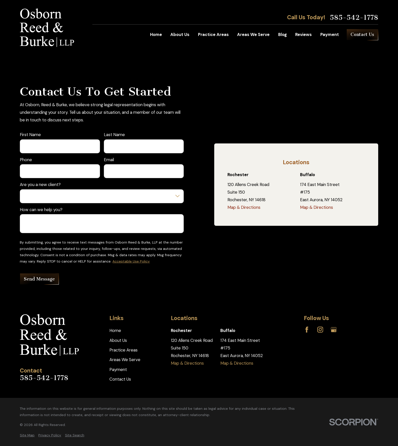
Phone (26, 159)
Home (115, 330)
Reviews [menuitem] (303, 34)
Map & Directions (243, 207)
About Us (118, 340)
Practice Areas (123, 350)
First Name (30, 134)
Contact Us (362, 34)
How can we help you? (41, 209)
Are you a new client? (40, 184)
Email (109, 159)
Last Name (114, 134)
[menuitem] (27, 435)
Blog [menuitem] (282, 34)
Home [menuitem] (156, 34)
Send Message (39, 279)
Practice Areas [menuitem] (213, 34)
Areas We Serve (124, 359)
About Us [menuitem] (179, 34)
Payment (118, 369)
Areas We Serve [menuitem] (253, 34)
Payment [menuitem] (329, 34)
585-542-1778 (354, 17)
